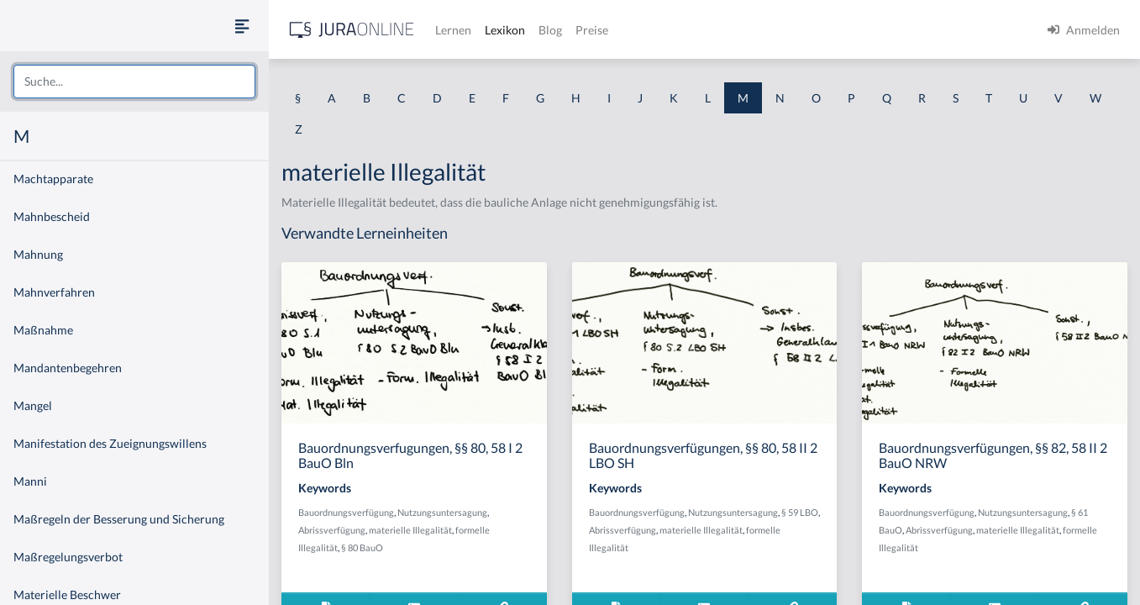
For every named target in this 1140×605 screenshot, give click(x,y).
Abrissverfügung (331, 529)
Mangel (32, 405)
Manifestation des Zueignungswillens (110, 443)
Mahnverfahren (54, 292)
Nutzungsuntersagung (442, 512)
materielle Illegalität (410, 529)
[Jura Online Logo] (352, 29)
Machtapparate (53, 178)
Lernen (453, 30)
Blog (550, 30)
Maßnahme (43, 330)
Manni (30, 481)
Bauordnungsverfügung (346, 512)
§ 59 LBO (799, 512)
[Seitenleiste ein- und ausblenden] (242, 25)
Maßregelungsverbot (68, 557)
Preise (591, 30)
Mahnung (38, 254)
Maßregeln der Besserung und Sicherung (118, 519)
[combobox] (134, 81)
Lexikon (505, 30)
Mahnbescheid (51, 216)
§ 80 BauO (362, 547)
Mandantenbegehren (67, 367)
